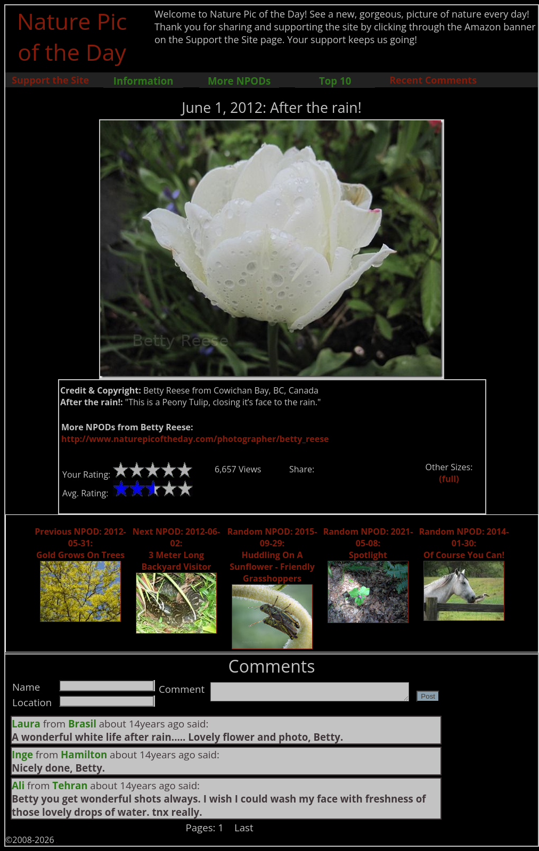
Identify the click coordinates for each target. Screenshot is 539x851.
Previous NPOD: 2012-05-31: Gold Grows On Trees (80, 543)
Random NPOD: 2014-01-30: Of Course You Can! (464, 543)
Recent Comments (433, 79)
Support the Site (50, 79)
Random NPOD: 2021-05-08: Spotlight (368, 543)
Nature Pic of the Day (72, 36)
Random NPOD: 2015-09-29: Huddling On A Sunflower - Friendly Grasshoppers (272, 555)
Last (244, 827)
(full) (449, 479)
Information (143, 80)
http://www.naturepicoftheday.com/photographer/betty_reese (195, 439)
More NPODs (239, 80)
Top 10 (335, 80)
